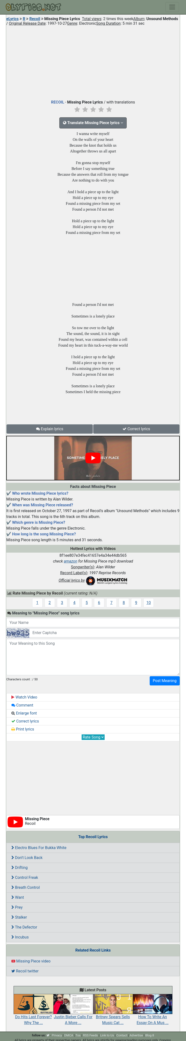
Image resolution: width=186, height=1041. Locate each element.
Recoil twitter (25, 971)
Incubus (20, 937)
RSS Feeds (90, 1035)
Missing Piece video (31, 961)
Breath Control (25, 887)
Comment (22, 705)
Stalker (19, 917)
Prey (17, 907)
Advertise (136, 1035)
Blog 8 (149, 1035)
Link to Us (107, 1035)
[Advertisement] (93, 61)
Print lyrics (22, 729)
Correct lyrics (136, 429)
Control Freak (24, 877)
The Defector (24, 927)
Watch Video (24, 697)
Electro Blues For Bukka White (38, 847)
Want (17, 897)
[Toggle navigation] (172, 7)
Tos (78, 1035)
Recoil (34, 18)
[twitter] (47, 1035)
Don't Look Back (27, 857)
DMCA (68, 1035)
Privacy (57, 1035)
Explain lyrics (49, 429)
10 (149, 602)
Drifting (19, 867)
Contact (121, 1035)
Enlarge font (24, 713)
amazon (70, 561)
